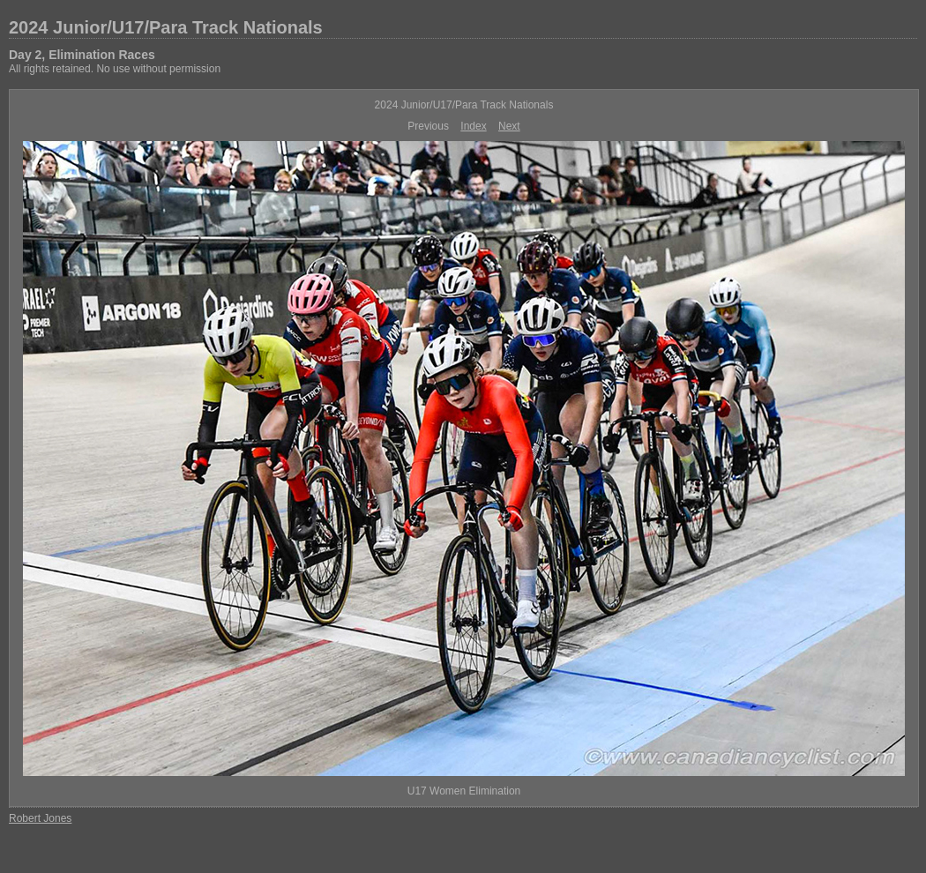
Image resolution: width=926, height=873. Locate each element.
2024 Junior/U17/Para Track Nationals (166, 27)
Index (473, 126)
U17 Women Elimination (464, 791)
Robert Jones (40, 818)
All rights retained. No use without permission (114, 69)
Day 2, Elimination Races (82, 55)
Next (509, 126)
